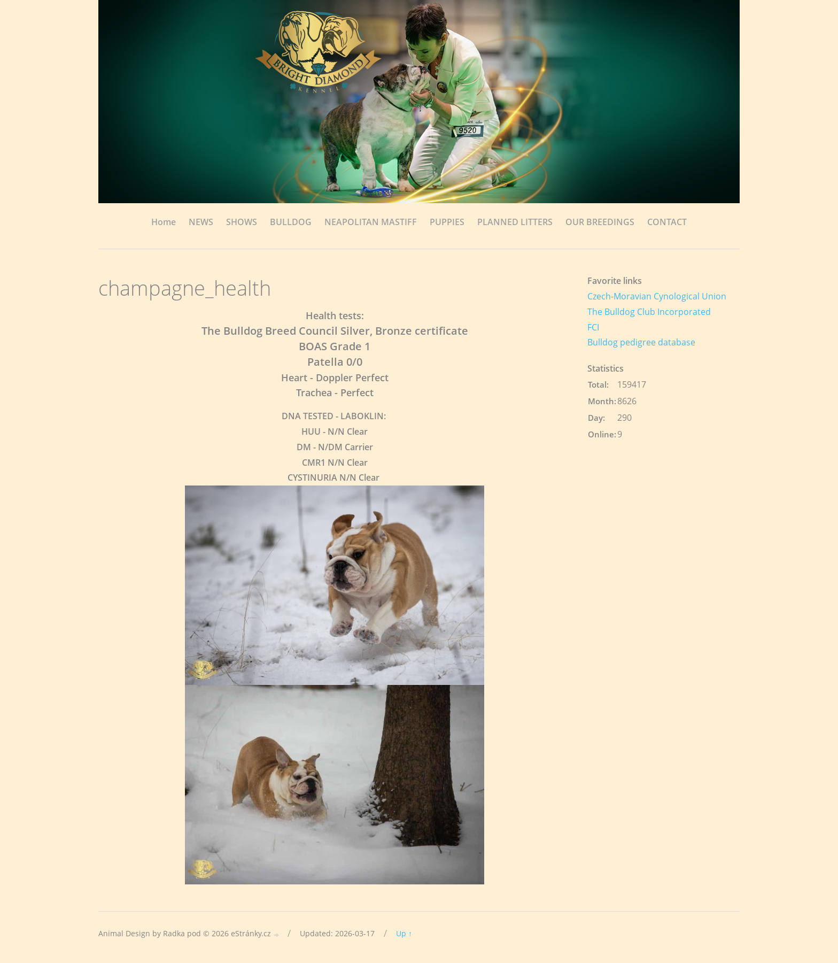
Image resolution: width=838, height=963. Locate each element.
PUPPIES (447, 222)
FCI (593, 327)
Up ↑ (404, 933)
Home (163, 222)
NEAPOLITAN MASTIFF (370, 222)
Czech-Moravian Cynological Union (656, 296)
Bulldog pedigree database (641, 342)
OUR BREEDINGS (599, 222)
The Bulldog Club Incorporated (649, 312)
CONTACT (667, 222)
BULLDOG (291, 222)
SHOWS (241, 222)
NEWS (201, 222)
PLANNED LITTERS (515, 222)
